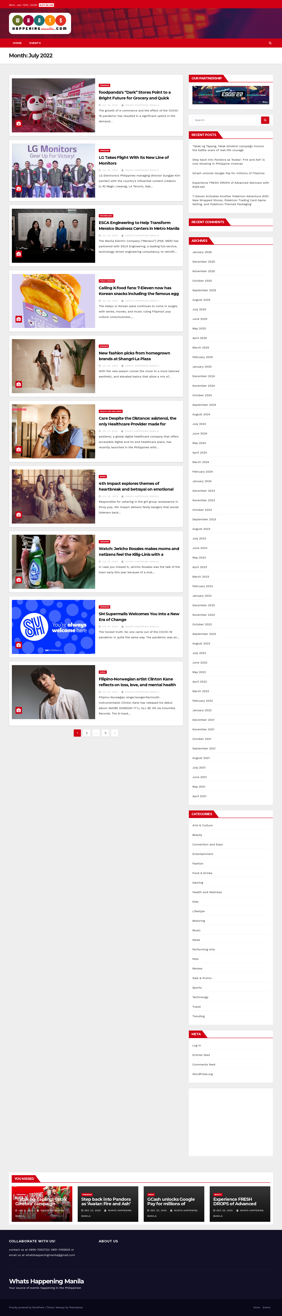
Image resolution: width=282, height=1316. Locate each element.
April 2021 (199, 796)
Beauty (197, 835)
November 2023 (203, 500)
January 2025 (202, 366)
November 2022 (203, 614)
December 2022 (203, 605)
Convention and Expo (207, 844)
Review (197, 968)
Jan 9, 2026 (26, 1210)
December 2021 (203, 719)
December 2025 (203, 261)
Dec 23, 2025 (93, 1210)
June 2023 (199, 548)
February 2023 (202, 586)
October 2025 (202, 280)
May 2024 (199, 443)
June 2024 (199, 433)
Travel (196, 1006)
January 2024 (202, 481)
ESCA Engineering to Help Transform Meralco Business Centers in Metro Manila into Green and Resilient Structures (139, 228)
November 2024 (203, 385)
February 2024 (202, 471)
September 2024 (204, 404)
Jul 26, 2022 (110, 496)
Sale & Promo (202, 978)
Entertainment (202, 854)
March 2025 (200, 347)
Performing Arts (203, 949)
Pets (195, 959)
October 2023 (202, 509)
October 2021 (201, 739)
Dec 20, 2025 (225, 1210)
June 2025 (199, 319)
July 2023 (199, 538)
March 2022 (200, 691)
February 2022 (202, 700)
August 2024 (201, 414)
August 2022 (201, 643)
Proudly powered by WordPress (27, 1307)
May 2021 (198, 786)
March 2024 (200, 462)
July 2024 (199, 424)
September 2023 (204, 519)
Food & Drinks (107, 281)
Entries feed (201, 1055)
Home (17, 43)
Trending (104, 85)
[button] (270, 43)
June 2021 (199, 777)
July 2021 (199, 767)
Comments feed (203, 1064)
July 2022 (199, 653)
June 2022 (199, 662)
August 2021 (201, 758)
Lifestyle (198, 911)
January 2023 (202, 595)
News (196, 940)
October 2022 (202, 624)
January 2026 (202, 252)
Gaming (197, 882)
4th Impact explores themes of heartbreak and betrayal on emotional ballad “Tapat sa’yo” (136, 489)
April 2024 (199, 452)
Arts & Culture (202, 825)
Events (35, 43)
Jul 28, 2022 (110, 301)
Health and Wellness (111, 411)
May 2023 (199, 557)
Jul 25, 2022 (110, 626)
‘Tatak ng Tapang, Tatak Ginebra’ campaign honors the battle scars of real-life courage (41, 1206)
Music (103, 476)
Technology (106, 216)
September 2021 (204, 748)
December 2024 (203, 376)
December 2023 (203, 490)
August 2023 (201, 529)
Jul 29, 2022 (110, 105)
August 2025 (201, 299)
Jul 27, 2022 (110, 431)
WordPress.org (202, 1074)
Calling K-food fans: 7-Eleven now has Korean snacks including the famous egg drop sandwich (139, 293)
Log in (196, 1045)
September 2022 (204, 634)
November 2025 (203, 271)
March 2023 (200, 576)
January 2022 (202, 710)
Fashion (104, 346)
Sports (197, 987)
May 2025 (199, 328)
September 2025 (204, 290)
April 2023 (199, 567)
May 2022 (199, 672)
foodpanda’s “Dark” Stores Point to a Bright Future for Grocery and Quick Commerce (134, 98)
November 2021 (203, 729)
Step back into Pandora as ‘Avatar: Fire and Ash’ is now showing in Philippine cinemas (106, 1206)
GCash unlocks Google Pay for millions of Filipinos (228, 173)
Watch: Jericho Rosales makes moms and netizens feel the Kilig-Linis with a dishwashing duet (139, 554)
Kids (195, 901)
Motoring (198, 920)
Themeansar (76, 1307)
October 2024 (202, 395)
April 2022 (199, 681)
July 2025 (199, 309)
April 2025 (199, 338)
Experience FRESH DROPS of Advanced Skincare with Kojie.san (237, 1204)
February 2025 (202, 357)
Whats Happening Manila (140, 105)
